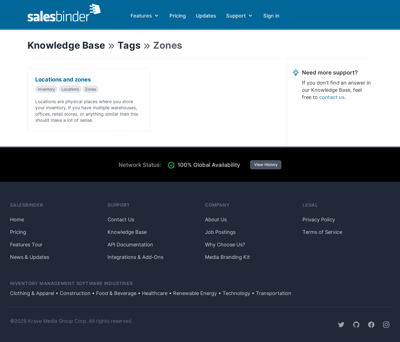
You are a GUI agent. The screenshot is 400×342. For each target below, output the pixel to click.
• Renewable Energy (192, 293)
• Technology (233, 293)
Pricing (177, 16)
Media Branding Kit (227, 257)
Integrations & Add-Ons (135, 257)
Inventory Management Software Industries (71, 283)
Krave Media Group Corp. (58, 321)
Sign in (271, 16)
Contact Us (121, 219)
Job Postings (220, 232)
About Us (216, 219)
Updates (206, 16)
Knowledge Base (66, 45)
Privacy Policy (318, 219)
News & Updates (29, 257)
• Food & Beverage (113, 293)
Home (17, 219)
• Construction (72, 293)
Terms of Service (322, 232)
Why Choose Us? (225, 244)
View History (266, 164)
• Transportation (270, 293)
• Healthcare (152, 293)
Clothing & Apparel (32, 293)
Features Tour (26, 244)
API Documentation (130, 244)
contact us (332, 97)
